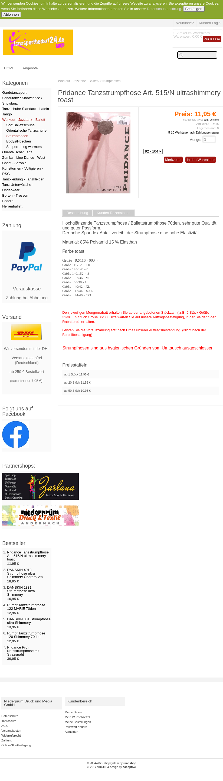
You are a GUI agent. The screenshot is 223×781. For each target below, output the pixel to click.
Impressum (8, 720)
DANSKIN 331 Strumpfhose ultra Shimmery (28, 621)
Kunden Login (210, 23)
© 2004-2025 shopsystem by (111, 763)
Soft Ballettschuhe (20, 125)
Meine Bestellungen (78, 722)
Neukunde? (185, 23)
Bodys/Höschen (18, 141)
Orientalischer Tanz (17, 152)
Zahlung (6, 740)
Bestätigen (193, 9)
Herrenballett (12, 206)
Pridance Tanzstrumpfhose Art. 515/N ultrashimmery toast (28, 555)
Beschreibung (77, 213)
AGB (4, 725)
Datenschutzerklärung (164, 9)
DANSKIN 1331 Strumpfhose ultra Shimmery (21, 591)
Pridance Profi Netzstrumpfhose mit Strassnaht (23, 650)
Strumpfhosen (110, 81)
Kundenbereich (79, 701)
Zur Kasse (212, 39)
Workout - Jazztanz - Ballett (78, 81)
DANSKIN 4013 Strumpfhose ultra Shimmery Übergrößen (25, 573)
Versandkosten (11, 730)
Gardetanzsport (14, 92)
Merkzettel (173, 160)
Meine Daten (73, 712)
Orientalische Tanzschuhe (26, 130)
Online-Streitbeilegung (16, 745)
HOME (9, 68)
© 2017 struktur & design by (111, 767)
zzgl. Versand (211, 119)
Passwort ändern (76, 726)
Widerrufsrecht (11, 735)
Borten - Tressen (15, 195)
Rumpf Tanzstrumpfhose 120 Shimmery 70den (26, 635)
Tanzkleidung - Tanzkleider (23, 179)
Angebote (30, 68)
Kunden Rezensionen (113, 213)
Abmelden (71, 731)
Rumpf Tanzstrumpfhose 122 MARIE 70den (26, 607)
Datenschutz (9, 716)
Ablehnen (11, 14)
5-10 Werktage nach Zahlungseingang (193, 132)
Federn (7, 201)
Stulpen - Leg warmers (24, 147)
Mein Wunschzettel (77, 717)
